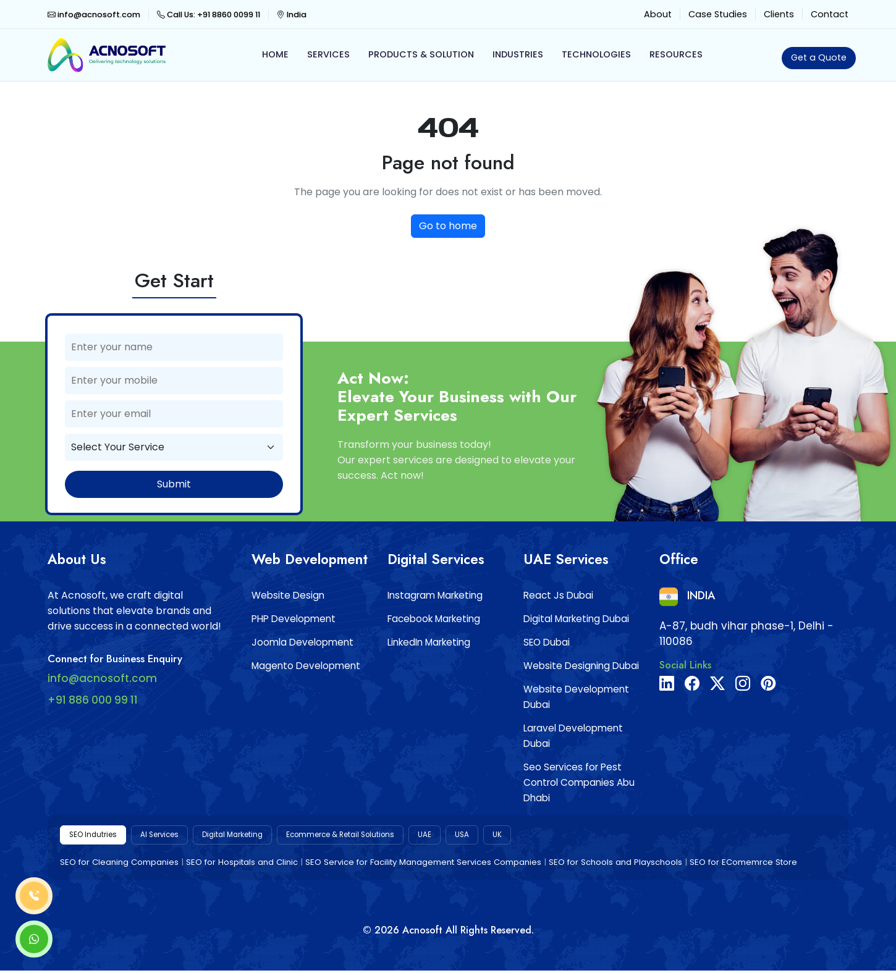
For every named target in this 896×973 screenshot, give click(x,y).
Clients (779, 14)
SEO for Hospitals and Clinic (242, 864)
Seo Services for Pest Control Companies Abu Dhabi (579, 782)
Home (275, 54)
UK (551, 836)
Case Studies (717, 14)
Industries (517, 54)
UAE (475, 836)
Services (328, 54)
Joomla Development (302, 642)
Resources (676, 54)
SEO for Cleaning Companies (119, 864)
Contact (829, 14)
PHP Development (293, 618)
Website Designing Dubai (581, 665)
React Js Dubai (558, 595)
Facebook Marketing (433, 618)
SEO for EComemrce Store (743, 864)
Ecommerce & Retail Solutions (378, 836)
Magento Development (305, 665)
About (658, 14)
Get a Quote (819, 57)
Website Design (287, 595)
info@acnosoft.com (94, 14)
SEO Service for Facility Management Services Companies (423, 864)
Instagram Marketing (435, 595)
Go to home (448, 226)
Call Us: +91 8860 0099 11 (208, 14)
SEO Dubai (546, 642)
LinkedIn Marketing (428, 642)
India (291, 14)
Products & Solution (421, 54)
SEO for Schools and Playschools (615, 864)
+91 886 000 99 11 (93, 700)
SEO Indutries (97, 836)
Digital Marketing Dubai (576, 618)
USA (514, 836)
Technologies (596, 54)
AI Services (172, 836)
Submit (174, 484)
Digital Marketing (254, 836)
